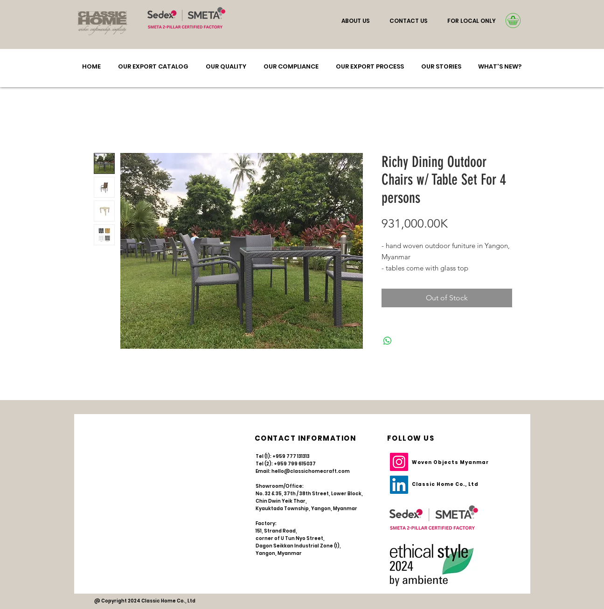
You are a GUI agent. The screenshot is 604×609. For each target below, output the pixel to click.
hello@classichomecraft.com (310, 471)
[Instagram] (399, 462)
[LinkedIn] (399, 485)
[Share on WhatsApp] (387, 340)
